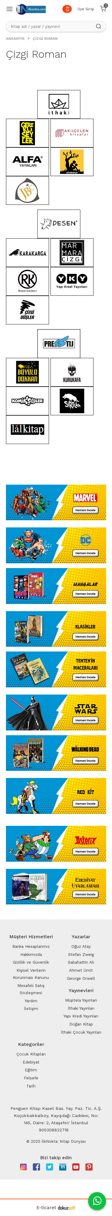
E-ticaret (46, 1207)
